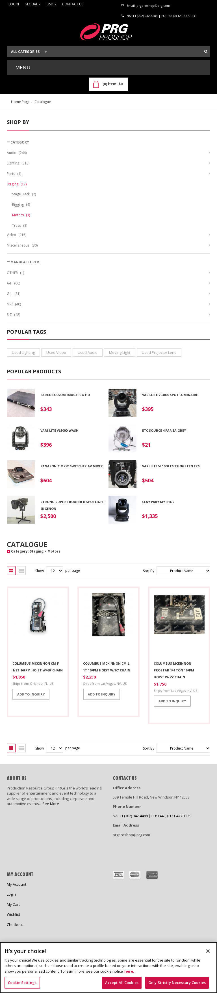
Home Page (20, 101)
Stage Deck (24, 194)
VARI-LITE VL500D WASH (59, 430)
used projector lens (159, 352)
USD (52, 4)
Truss (19, 225)
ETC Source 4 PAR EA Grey (164, 430)
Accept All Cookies (121, 982)
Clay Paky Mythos (158, 502)
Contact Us (72, 4)
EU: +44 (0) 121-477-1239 (179, 16)
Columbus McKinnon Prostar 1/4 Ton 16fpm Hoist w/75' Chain (174, 670)
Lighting (18, 163)
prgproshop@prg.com (153, 5)
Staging (17, 184)
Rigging (21, 204)
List (21, 570)
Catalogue (42, 101)
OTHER (15, 272)
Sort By (148, 570)
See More (50, 803)
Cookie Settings (22, 982)
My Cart (13, 904)
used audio (87, 352)
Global (33, 4)
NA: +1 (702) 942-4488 (142, 16)
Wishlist (13, 914)
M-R (14, 304)
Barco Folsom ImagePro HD (65, 395)
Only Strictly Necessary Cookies (177, 982)
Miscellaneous (22, 245)
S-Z (13, 314)
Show (39, 570)
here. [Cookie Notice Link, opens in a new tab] (129, 971)
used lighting (23, 352)
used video (56, 352)
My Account (16, 884)
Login (13, 4)
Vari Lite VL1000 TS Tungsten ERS (171, 466)
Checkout (15, 924)
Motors (21, 215)
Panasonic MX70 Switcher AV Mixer (71, 466)
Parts (14, 173)
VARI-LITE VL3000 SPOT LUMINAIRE (170, 395)
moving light (119, 352)
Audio (17, 152)
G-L (13, 293)
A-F (13, 283)
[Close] (208, 951)
